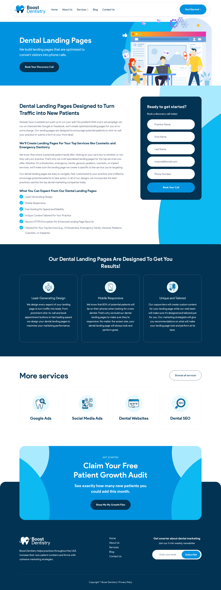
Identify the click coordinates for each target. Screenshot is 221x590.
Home (54, 9)
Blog (95, 9)
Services (81, 9)
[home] (30, 9)
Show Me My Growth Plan (110, 504)
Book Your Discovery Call (39, 66)
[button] (82, 9)
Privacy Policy (125, 582)
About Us (67, 9)
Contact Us (108, 9)
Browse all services (185, 375)
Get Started (193, 9)
